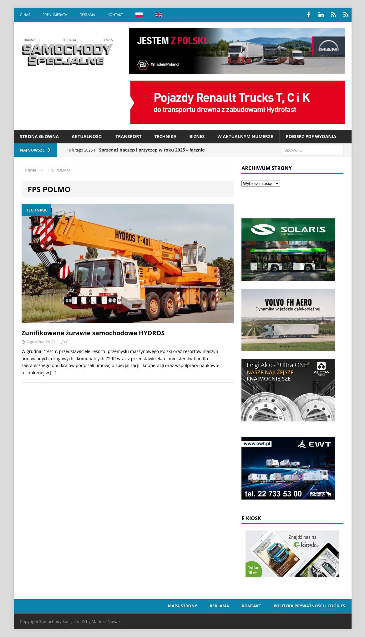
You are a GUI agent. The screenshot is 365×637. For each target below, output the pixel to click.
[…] (53, 373)
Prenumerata (55, 14)
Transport (128, 136)
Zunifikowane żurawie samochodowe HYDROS (93, 333)
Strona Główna (39, 136)
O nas (25, 14)
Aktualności (87, 136)
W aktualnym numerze (245, 136)
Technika (166, 136)
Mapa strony (182, 606)
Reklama (87, 14)
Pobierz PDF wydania (311, 136)
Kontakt (115, 14)
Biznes (197, 136)
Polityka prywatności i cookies (309, 606)
